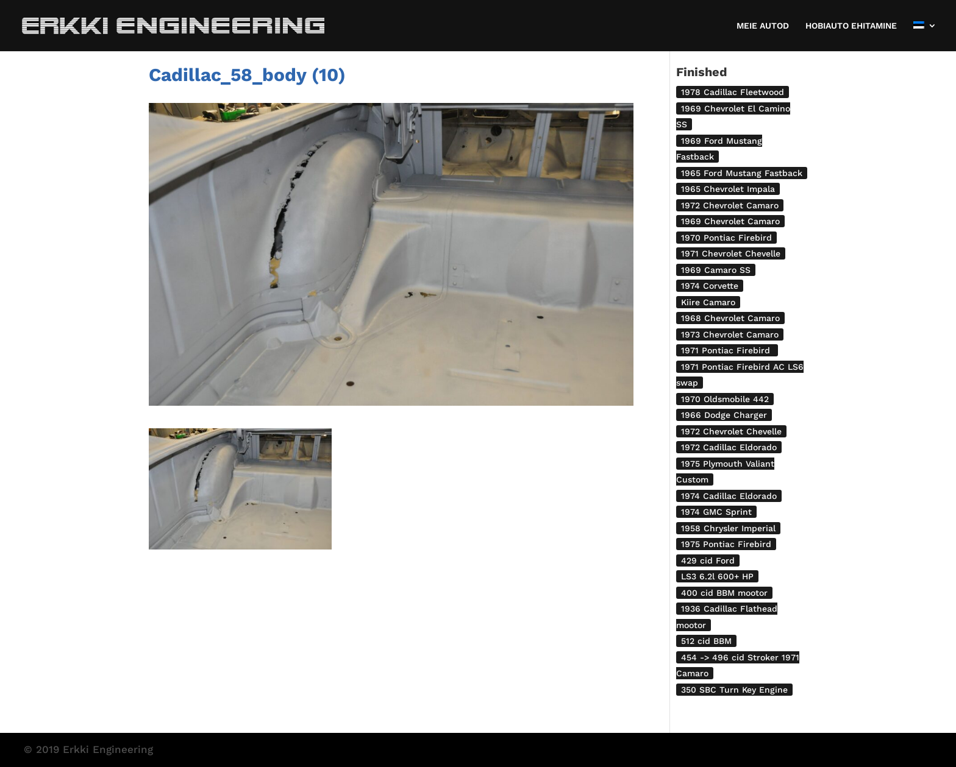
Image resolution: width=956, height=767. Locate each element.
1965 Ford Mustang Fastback (741, 173)
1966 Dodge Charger (724, 415)
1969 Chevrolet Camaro (730, 221)
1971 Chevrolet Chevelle (730, 253)
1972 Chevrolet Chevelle (731, 431)
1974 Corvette (709, 286)
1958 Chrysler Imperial (728, 528)
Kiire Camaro (708, 302)
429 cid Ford (708, 560)
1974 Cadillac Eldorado (729, 496)
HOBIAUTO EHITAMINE (851, 25)
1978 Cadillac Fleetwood (732, 92)
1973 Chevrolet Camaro (730, 334)
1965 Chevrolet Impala (728, 189)
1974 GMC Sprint (716, 512)
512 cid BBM (706, 641)
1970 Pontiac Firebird (726, 237)
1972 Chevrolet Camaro (730, 205)
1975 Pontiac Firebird (726, 544)
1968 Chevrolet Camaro (730, 318)
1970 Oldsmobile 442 (725, 399)
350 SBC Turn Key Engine (734, 690)
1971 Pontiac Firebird (727, 350)
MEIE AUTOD (763, 25)
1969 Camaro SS (716, 270)
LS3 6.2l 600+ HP (717, 576)
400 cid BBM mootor (724, 593)
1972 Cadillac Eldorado (729, 447)
